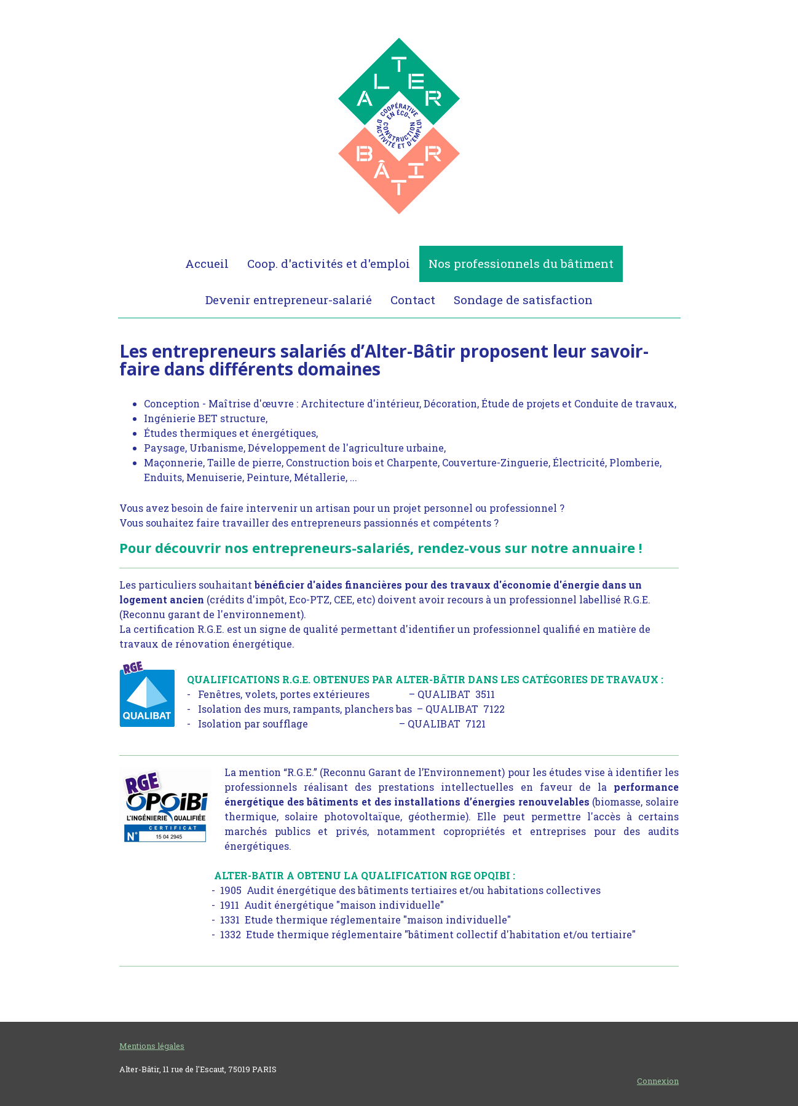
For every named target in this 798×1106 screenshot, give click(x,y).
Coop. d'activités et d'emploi (328, 263)
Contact (412, 299)
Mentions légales (151, 1046)
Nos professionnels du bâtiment (521, 263)
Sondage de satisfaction (523, 299)
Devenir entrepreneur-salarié (288, 299)
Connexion (658, 1081)
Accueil (207, 263)
